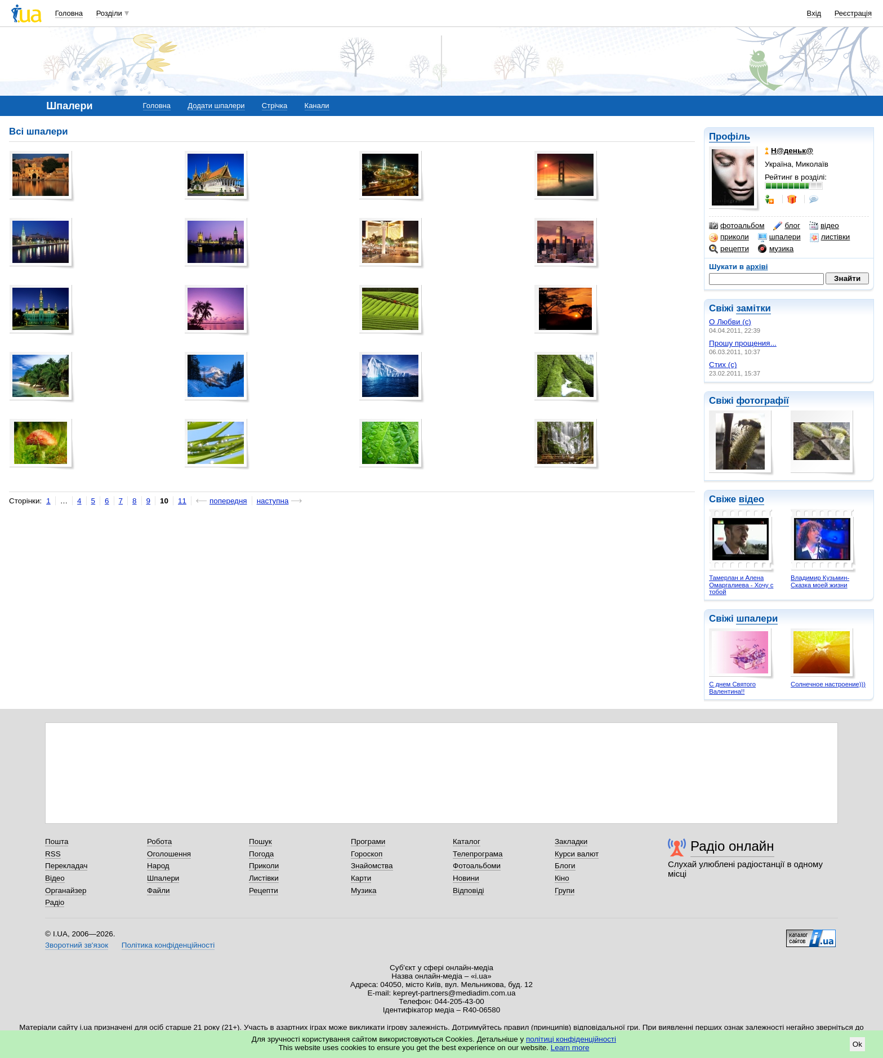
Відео (55, 878)
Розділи (109, 13)
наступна (273, 501)
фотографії (762, 400)
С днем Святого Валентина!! (732, 688)
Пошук (260, 841)
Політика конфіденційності (168, 945)
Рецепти (263, 890)
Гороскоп (366, 854)
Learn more (570, 1047)
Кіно (562, 878)
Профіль (729, 136)
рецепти (729, 248)
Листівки (264, 878)
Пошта (56, 841)
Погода (261, 854)
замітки (753, 308)
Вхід (814, 13)
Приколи (264, 865)
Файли (158, 890)
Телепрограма (478, 854)
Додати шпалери (216, 105)
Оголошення (169, 854)
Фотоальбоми (477, 865)
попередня (228, 501)
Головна (69, 13)
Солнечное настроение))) (828, 684)
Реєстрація (853, 13)
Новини (466, 878)
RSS (53, 854)
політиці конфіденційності (571, 1039)
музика (775, 248)
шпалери (779, 237)
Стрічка (274, 105)
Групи (564, 890)
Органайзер (65, 890)
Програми (368, 841)
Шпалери (163, 878)
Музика (363, 890)
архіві (757, 266)
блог (786, 225)
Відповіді (468, 890)
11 (182, 501)
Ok (857, 1044)
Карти (361, 878)
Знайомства (372, 865)
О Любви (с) (730, 322)
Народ (158, 865)
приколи (729, 237)
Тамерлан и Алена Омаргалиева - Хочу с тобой (741, 584)
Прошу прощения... (743, 343)
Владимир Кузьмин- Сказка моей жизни (820, 581)
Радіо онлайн (732, 846)
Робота (159, 841)
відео (824, 225)
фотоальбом (736, 225)
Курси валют (577, 854)
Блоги (565, 865)
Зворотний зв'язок (76, 945)
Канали (317, 105)
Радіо (54, 902)
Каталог (466, 841)
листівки (830, 237)
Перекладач (66, 865)
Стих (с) (723, 364)
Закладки (571, 841)
